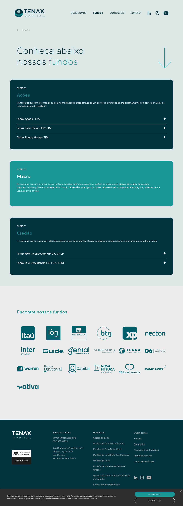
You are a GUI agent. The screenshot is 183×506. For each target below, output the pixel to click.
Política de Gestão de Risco (107, 449)
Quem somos (78, 13)
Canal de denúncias (144, 461)
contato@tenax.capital (64, 437)
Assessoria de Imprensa (146, 450)
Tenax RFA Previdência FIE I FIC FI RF (41, 263)
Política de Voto (101, 460)
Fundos (98, 13)
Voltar (23, 30)
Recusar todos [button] (154, 501)
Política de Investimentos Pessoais (111, 455)
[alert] (91, 497)
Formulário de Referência (106, 484)
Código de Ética (101, 437)
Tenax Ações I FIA (28, 119)
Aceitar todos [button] (154, 494)
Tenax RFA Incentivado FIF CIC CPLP (40, 253)
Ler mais (93, 499)
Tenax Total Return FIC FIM (34, 128)
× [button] (180, 491)
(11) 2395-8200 (60, 441)
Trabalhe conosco (143, 455)
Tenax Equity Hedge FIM (33, 137)
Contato (136, 13)
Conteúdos (117, 13)
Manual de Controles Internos (108, 443)
